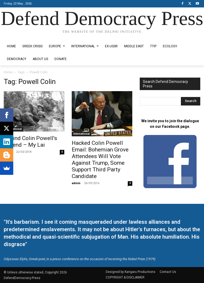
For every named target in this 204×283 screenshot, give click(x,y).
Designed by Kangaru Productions (24, 36)
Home (8, 72)
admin (76, 183)
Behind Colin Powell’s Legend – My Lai (30, 141)
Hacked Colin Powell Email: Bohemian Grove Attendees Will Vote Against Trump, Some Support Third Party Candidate (100, 159)
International (13, 129)
